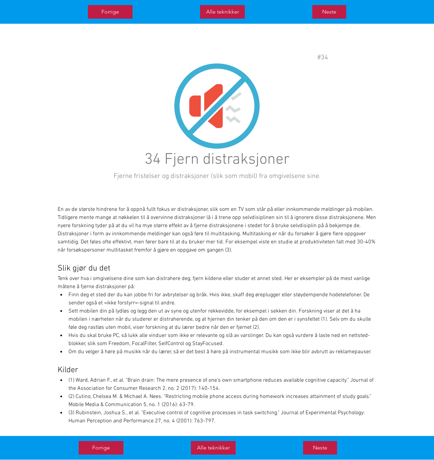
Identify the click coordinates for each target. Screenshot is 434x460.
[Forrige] (110, 12)
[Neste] (329, 12)
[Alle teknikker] (222, 12)
